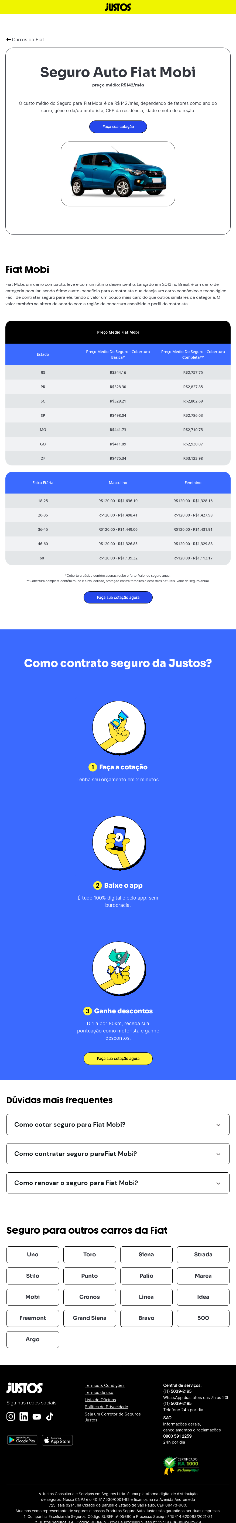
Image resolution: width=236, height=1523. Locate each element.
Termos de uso (99, 1392)
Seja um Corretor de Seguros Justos (113, 1417)
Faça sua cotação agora (118, 597)
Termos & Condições (105, 1385)
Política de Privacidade (106, 1406)
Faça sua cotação (118, 126)
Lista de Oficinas (100, 1399)
